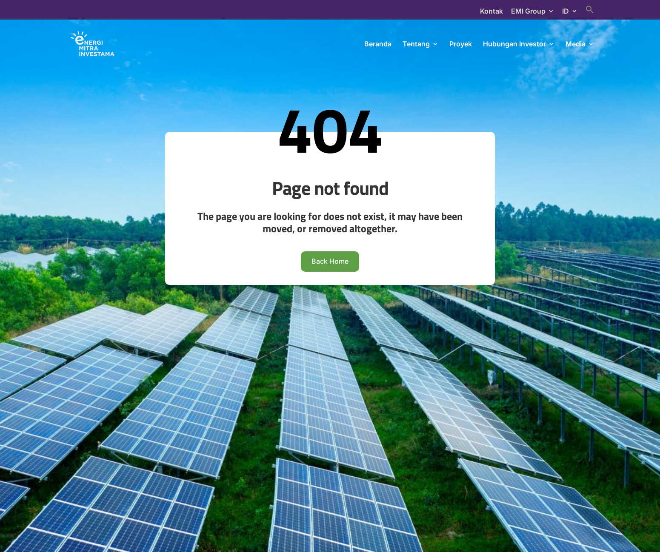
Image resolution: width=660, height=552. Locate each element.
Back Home (330, 393)
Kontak (491, 11)
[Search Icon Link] (590, 12)
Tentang (416, 44)
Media (576, 44)
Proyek (460, 44)
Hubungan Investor (514, 44)
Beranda (377, 44)
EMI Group (528, 11)
